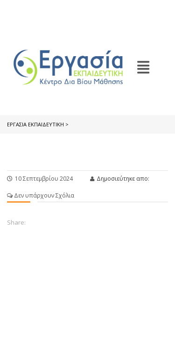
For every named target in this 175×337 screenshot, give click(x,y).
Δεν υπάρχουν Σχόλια (40, 195)
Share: (16, 222)
